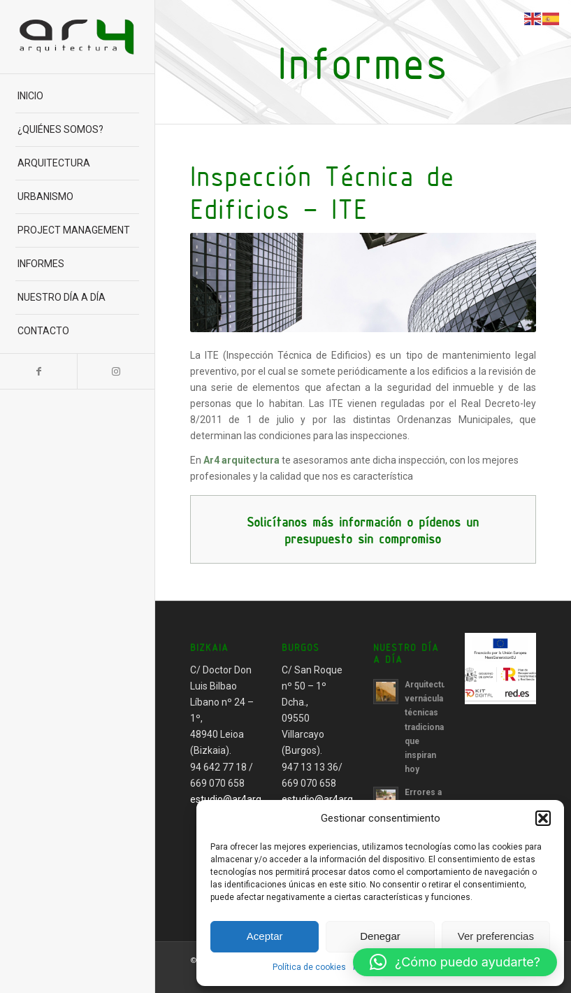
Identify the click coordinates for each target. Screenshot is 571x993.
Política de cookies (309, 967)
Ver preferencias (496, 936)
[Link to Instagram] (115, 371)
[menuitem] (76, 96)
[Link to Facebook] (38, 371)
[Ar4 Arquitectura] (76, 36)
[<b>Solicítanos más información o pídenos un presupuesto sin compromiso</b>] (363, 529)
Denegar (380, 936)
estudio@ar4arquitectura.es (252, 799)
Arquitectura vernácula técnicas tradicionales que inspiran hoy (430, 727)
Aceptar (265, 936)
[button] (543, 818)
